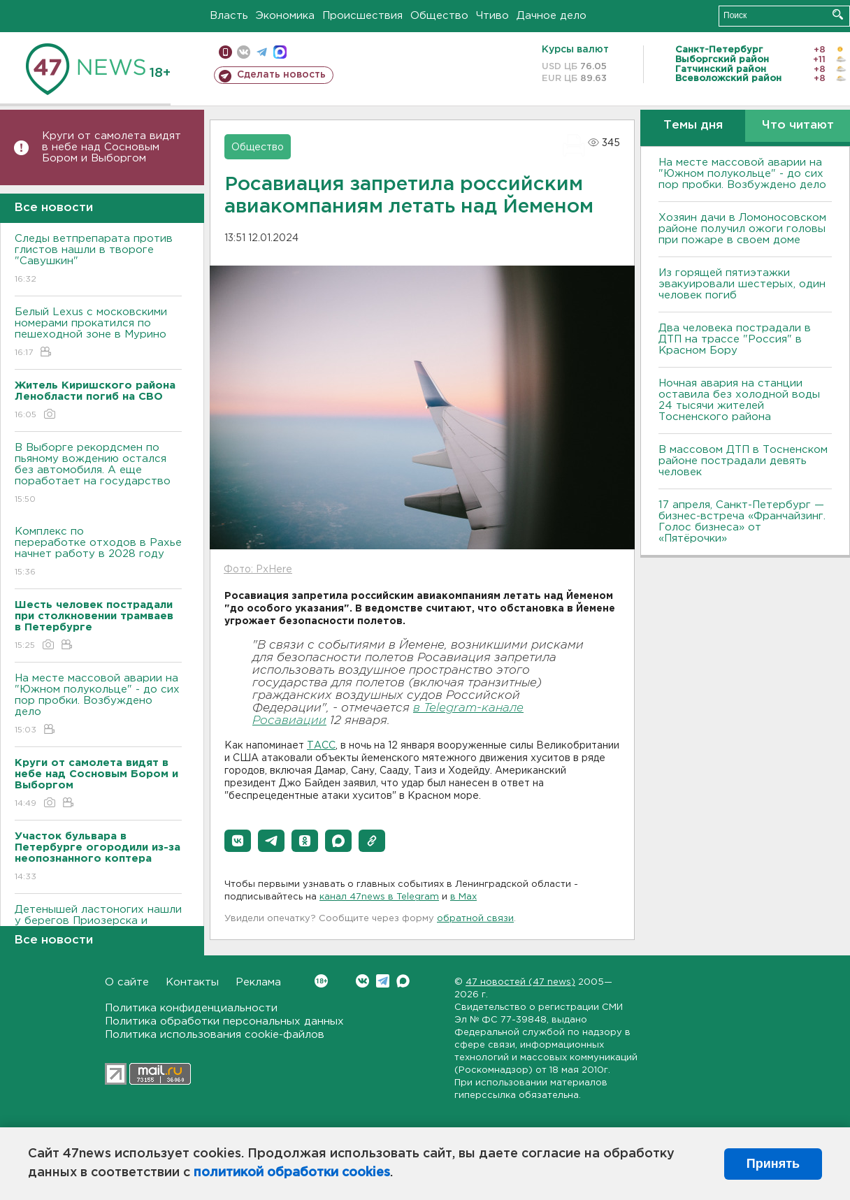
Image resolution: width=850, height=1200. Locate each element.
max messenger (280, 52)
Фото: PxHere (258, 569)
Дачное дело (551, 15)
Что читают (798, 125)
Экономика (285, 15)
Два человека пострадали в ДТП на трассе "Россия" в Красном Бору (734, 339)
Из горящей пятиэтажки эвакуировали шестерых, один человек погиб (742, 284)
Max (403, 981)
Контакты (192, 982)
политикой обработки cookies (292, 1172)
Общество (439, 15)
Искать (838, 14)
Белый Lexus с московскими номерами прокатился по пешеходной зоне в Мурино (98, 333)
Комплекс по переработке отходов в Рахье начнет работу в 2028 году (98, 552)
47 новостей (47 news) (520, 982)
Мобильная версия (225, 52)
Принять (773, 1164)
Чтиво (492, 15)
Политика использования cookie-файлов (214, 1034)
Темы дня (693, 125)
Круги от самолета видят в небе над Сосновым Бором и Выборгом (111, 147)
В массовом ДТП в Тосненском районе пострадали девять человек (743, 461)
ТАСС (321, 746)
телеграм (261, 52)
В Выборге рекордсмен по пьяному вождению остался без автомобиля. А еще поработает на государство (98, 474)
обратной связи (475, 919)
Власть (229, 15)
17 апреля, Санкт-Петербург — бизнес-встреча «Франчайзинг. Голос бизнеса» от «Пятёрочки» (742, 521)
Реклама (258, 982)
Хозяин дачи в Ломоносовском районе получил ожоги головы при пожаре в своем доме (742, 229)
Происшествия (362, 15)
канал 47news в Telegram (379, 897)
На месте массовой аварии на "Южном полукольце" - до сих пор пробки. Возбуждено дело (98, 705)
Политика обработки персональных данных (224, 1021)
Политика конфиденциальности (191, 1008)
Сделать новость (281, 75)
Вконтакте (321, 981)
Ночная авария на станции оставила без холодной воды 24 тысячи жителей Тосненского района (739, 400)
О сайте (127, 982)
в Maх (463, 897)
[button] (237, 841)
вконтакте (243, 52)
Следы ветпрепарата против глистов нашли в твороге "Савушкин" (98, 259)
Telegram (382, 981)
